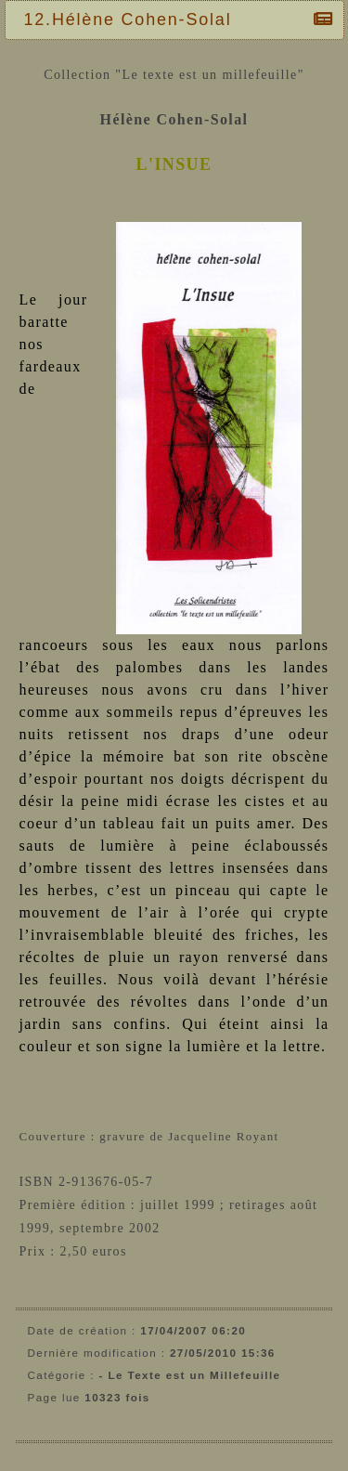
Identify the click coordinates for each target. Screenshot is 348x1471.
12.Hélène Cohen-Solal (132, 19)
